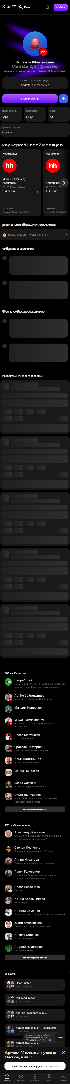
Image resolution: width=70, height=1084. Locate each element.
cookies (47, 1040)
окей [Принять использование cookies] (60, 1037)
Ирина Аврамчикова (29, 899)
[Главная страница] (16, 7)
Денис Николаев (26, 771)
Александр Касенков (30, 832)
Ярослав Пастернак (28, 747)
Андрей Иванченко (28, 947)
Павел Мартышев (27, 735)
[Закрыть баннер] (63, 1052)
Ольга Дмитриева (27, 795)
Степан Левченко (27, 847)
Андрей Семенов (27, 911)
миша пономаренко (29, 719)
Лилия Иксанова (26, 859)
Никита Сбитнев (26, 935)
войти (61, 7)
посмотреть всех (35, 809)
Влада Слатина (25, 783)
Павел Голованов (27, 871)
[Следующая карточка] (64, 182)
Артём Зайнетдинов (29, 695)
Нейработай (23, 680)
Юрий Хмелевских (28, 923)
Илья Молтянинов (27, 759)
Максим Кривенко (28, 707)
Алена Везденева (27, 887)
